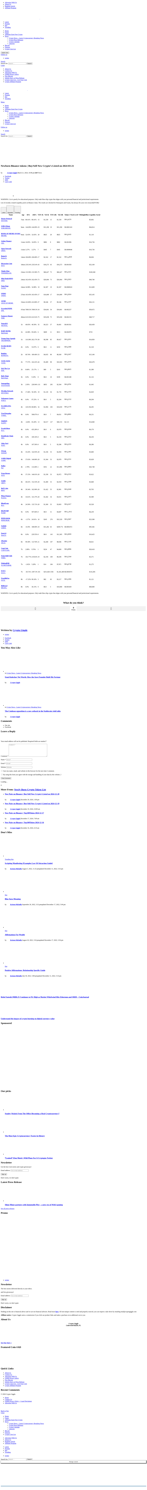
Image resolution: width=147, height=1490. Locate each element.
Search (29, 63)
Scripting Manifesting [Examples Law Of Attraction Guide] (29, 866)
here (57, 1314)
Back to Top (5, 1413)
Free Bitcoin (9, 76)
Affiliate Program (10, 8)
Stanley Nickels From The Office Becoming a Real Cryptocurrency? (32, 1116)
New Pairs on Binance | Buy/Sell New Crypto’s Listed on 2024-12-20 (32, 796)
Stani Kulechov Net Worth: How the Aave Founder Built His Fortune (32, 677)
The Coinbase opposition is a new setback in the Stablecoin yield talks (33, 711)
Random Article (10, 6)
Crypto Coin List (10, 49)
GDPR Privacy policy (12, 74)
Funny (7, 33)
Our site (7, 725)
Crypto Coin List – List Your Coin (16, 80)
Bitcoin (7, 45)
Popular (7, 24)
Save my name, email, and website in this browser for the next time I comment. (28, 773)
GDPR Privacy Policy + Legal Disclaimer (18, 1404)
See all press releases (7, 1211)
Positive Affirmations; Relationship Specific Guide (25, 973)
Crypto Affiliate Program (13, 82)
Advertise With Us (11, 2)
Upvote (35, 608)
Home (7, 31)
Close (2, 1415)
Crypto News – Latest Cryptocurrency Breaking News (26, 38)
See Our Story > (6, 1345)
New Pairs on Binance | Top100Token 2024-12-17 (24, 815)
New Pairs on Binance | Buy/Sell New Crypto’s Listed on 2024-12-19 (32, 806)
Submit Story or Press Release (14, 78)
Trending (8, 27)
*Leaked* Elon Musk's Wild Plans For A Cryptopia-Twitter (29, 1160)
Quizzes (7, 47)
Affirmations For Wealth (15, 937)
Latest (7, 22)
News (6, 36)
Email (3, 766)
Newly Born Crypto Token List (30, 792)
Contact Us (8, 71)
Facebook (8, 727)
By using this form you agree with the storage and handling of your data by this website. (32, 777)
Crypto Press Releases (16, 40)
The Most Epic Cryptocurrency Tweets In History (25, 1138)
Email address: (15, 1173)
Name (3, 762)
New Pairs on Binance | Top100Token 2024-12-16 (24, 825)
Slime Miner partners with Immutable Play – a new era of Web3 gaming (34, 1207)
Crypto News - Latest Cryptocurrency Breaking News (23, 673)
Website (3, 769)
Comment (4, 758)
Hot (6, 25)
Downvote (111, 608)
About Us (8, 4)
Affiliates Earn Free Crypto (13, 34)
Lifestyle (12, 43)
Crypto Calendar (14, 42)
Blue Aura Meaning (13, 901)
